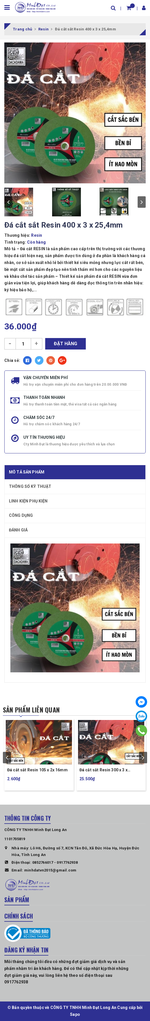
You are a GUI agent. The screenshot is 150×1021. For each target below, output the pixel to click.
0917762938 (67, 862)
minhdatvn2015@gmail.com (50, 870)
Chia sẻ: (12, 360)
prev (8, 202)
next (142, 202)
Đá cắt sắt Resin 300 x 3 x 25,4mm (103, 770)
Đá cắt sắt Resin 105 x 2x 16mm (37, 770)
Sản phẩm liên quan (31, 709)
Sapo (75, 1014)
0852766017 (42, 862)
